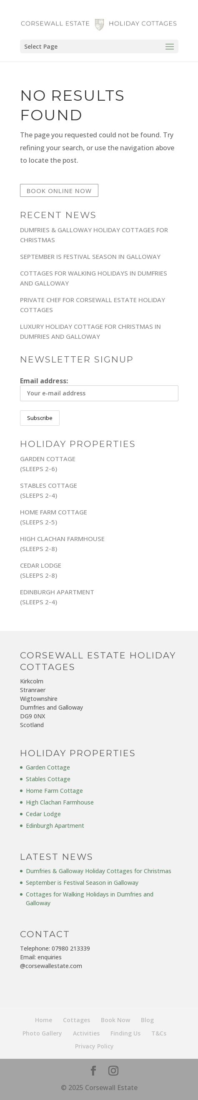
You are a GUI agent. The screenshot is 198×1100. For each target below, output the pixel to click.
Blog (147, 1020)
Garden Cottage (48, 767)
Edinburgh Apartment (55, 825)
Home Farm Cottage (54, 791)
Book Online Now (59, 190)
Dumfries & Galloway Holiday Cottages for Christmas (98, 871)
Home (43, 1020)
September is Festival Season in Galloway (90, 256)
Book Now (115, 1020)
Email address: (99, 388)
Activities (86, 1033)
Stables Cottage (48, 779)
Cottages (76, 1020)
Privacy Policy (94, 1046)
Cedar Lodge (43, 814)
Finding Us (125, 1033)
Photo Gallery (42, 1033)
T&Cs (158, 1033)
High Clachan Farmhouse (60, 802)
